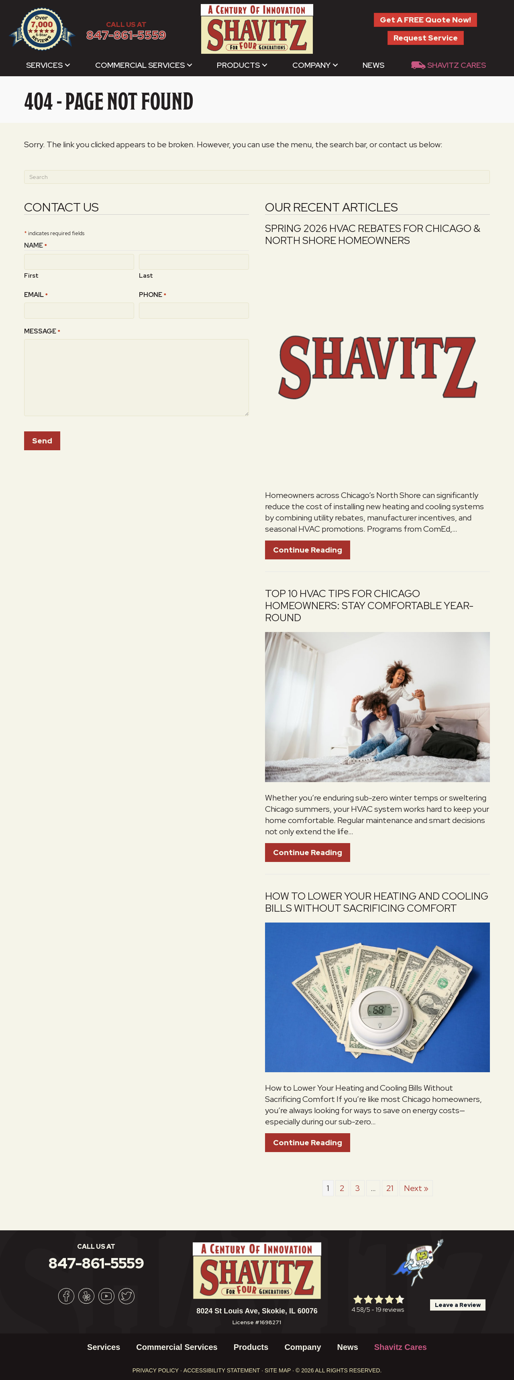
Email (36, 295)
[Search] (257, 177)
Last (146, 276)
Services (44, 65)
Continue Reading (307, 550)
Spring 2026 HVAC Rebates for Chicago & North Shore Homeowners (372, 234)
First (31, 276)
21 (390, 1188)
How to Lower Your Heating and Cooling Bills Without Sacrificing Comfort (376, 902)
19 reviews (389, 1309)
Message (42, 331)
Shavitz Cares (456, 65)
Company (311, 65)
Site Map (278, 1370)
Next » (416, 1188)
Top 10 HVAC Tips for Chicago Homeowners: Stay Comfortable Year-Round (369, 605)
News (373, 65)
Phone (152, 295)
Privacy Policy (156, 1370)
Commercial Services (140, 65)
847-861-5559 (126, 35)
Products (238, 65)
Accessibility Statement (222, 1370)
